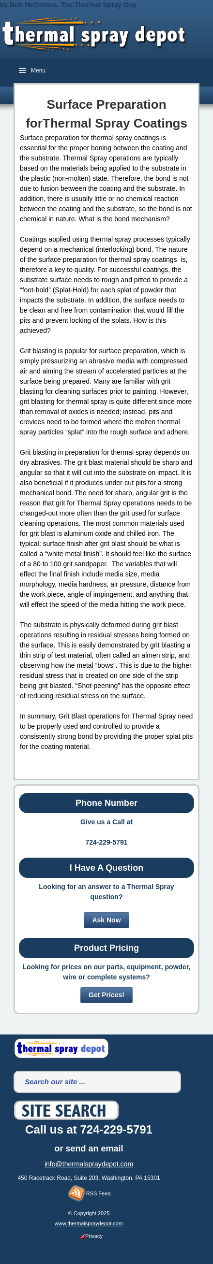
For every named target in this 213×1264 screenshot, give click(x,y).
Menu (38, 70)
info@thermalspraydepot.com (89, 1164)
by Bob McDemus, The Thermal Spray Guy (68, 5)
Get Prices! (106, 995)
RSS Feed (89, 1191)
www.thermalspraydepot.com (89, 1223)
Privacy (91, 1236)
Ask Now (106, 920)
